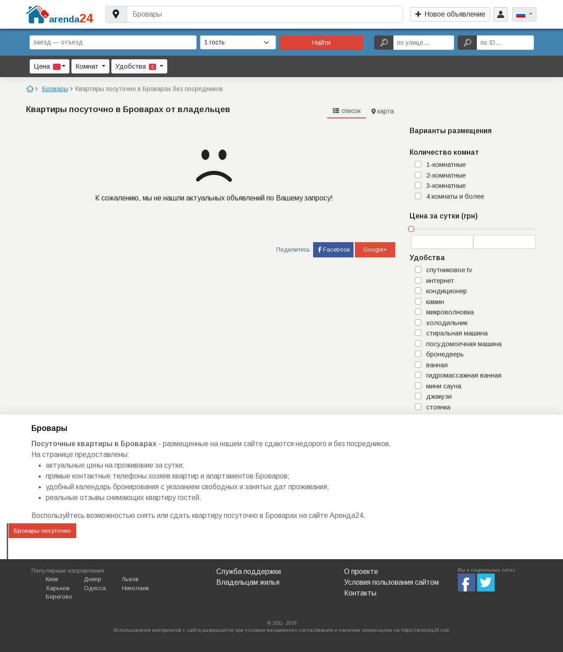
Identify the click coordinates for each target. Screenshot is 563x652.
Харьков (58, 588)
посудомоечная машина (464, 344)
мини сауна (443, 386)
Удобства (136, 66)
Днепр (92, 579)
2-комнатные (446, 175)
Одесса (95, 588)
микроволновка (450, 312)
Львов (130, 579)
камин (435, 301)
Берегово (59, 596)
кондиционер (446, 291)
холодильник (446, 322)
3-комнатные (446, 185)
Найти (321, 42)
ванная (437, 365)
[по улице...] (423, 42)
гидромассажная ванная (464, 375)
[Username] (264, 14)
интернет (440, 280)
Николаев (135, 588)
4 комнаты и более (455, 196)
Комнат (87, 66)
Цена (47, 66)
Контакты (360, 593)
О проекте (361, 571)
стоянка (438, 407)
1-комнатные (446, 164)
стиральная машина (457, 333)
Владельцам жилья (247, 582)
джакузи (439, 396)
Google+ (375, 249)
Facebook (333, 249)
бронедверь (445, 354)
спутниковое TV (449, 270)
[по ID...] (505, 42)
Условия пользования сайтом (391, 582)
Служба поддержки (248, 571)
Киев (52, 579)
